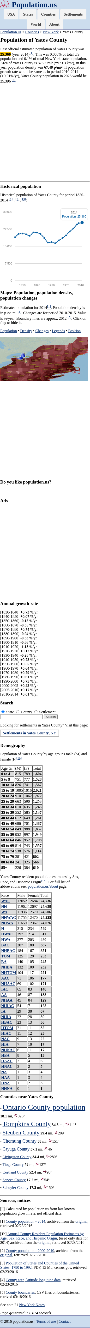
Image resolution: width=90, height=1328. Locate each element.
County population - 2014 (25, 1221)
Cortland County (15, 1172)
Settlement (44, 712)
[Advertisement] (45, 132)
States (28, 14)
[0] (14, 80)
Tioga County (13, 1165)
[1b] (19, 758)
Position (74, 331)
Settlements (73, 14)
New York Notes (32, 1305)
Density (26, 331)
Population (8, 331)
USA (11, 14)
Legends (58, 331)
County (24, 712)
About (54, 24)
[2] (17, 199)
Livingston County (17, 1157)
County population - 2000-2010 (30, 1251)
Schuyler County (16, 1188)
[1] (11, 199)
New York (51, 32)
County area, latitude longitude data (33, 1280)
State (8, 712)
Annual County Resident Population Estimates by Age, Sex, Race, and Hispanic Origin (42, 1236)
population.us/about (43, 886)
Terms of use (46, 1321)
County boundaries (20, 1292)
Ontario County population (44, 1107)
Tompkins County (27, 1123)
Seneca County (14, 1180)
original (81, 1221)
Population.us (34, 4)
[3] (24, 199)
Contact (65, 1321)
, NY (29, 733)
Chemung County (20, 1141)
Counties (48, 14)
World (35, 24)
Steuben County (21, 1132)
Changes (41, 331)
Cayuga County (16, 1149)
